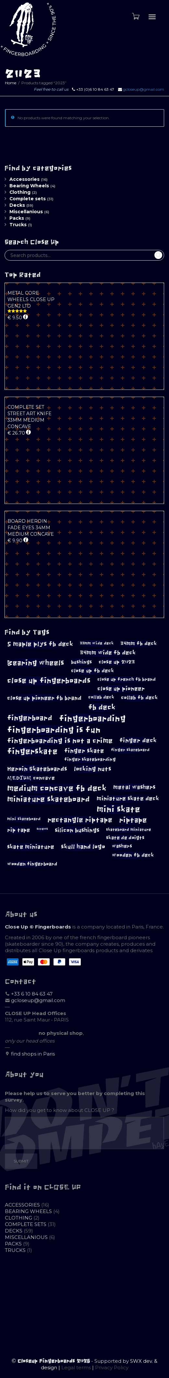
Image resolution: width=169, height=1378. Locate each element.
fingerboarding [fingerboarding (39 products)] (92, 718)
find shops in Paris (33, 1054)
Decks (17, 205)
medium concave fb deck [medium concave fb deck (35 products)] (56, 788)
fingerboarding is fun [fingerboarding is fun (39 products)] (54, 729)
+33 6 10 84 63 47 (32, 994)
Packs (16, 218)
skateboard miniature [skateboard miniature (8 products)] (128, 829)
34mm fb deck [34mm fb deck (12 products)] (138, 643)
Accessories (24, 179)
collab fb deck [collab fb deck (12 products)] (139, 697)
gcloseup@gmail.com (143, 89)
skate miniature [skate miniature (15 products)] (30, 847)
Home (10, 82)
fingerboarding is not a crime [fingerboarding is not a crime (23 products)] (60, 740)
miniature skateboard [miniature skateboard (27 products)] (48, 799)
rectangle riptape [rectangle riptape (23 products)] (79, 819)
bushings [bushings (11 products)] (81, 662)
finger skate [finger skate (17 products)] (84, 750)
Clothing (19, 192)
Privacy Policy (111, 1367)
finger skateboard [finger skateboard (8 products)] (130, 750)
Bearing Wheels (29, 186)
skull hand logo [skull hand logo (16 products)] (83, 847)
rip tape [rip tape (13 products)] (18, 830)
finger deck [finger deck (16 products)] (138, 740)
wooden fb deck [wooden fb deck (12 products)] (133, 855)
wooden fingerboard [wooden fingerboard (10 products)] (32, 864)
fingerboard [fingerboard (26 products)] (29, 718)
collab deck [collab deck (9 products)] (101, 697)
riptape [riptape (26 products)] (133, 820)
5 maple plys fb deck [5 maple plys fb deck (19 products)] (40, 644)
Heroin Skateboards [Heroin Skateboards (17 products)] (37, 768)
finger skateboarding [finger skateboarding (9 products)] (90, 759)
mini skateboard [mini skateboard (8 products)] (24, 819)
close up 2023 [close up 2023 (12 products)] (117, 662)
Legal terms (76, 1367)
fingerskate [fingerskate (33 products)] (32, 751)
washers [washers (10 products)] (122, 846)
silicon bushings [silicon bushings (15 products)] (77, 830)
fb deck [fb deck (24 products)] (101, 707)
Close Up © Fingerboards (38, 927)
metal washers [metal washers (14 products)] (134, 787)
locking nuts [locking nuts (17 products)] (92, 768)
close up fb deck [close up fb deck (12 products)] (92, 670)
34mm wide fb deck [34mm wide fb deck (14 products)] (108, 652)
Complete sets (27, 199)
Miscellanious (26, 212)
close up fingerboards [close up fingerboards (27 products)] (49, 681)
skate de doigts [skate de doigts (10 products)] (125, 837)
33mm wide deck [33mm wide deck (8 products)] (97, 643)
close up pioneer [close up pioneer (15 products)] (121, 688)
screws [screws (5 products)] (42, 829)
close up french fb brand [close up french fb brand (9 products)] (126, 679)
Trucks (18, 225)
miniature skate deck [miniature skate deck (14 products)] (128, 798)
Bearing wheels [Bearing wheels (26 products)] (35, 663)
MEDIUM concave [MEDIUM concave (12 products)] (31, 778)
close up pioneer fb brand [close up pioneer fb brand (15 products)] (44, 698)
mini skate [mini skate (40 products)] (118, 809)
